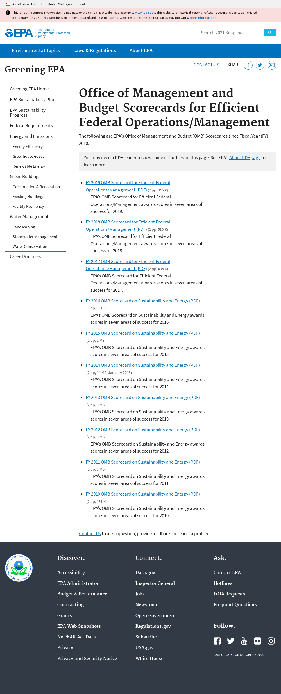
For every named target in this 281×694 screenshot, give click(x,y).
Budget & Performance (82, 594)
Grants (64, 615)
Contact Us (206, 64)
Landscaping (24, 226)
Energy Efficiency (28, 146)
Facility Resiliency (28, 206)
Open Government (155, 615)
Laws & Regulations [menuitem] (94, 50)
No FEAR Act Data (76, 637)
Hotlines (223, 583)
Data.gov (145, 573)
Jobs (140, 594)
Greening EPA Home (29, 89)
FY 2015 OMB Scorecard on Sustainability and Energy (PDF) (143, 333)
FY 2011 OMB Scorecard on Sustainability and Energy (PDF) (143, 462)
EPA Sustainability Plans (33, 99)
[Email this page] (272, 65)
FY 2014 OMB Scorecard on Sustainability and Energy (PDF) (143, 365)
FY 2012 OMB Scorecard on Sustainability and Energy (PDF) (143, 429)
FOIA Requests (229, 594)
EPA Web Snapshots (79, 626)
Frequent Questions (235, 605)
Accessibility (71, 573)
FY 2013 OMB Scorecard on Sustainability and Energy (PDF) (143, 397)
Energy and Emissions (31, 136)
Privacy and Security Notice (87, 658)
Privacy (65, 647)
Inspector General (155, 583)
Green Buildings (25, 176)
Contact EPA (227, 573)
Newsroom (147, 605)
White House (149, 658)
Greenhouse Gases (28, 156)
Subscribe (146, 637)
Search (270, 32)
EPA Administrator (78, 583)
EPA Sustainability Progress (28, 112)
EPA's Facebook (217, 641)
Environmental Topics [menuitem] (36, 50)
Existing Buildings (28, 196)
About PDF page (244, 157)
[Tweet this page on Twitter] (260, 65)
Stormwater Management (35, 236)
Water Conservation (30, 246)
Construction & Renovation (36, 186)
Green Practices (25, 257)
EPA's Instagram (271, 641)
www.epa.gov (145, 12)
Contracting (70, 605)
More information (202, 17)
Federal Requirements (31, 125)
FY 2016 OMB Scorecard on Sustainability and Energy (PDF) (143, 301)
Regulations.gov (153, 626)
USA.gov (144, 647)
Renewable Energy (29, 166)
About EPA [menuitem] (141, 50)
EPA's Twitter (230, 641)
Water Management (29, 216)
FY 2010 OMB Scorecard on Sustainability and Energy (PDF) (143, 494)
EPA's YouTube (244, 641)
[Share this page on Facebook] (248, 65)
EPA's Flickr (257, 641)
